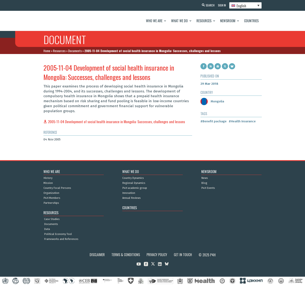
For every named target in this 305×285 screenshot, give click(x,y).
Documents (75, 50)
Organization (51, 193)
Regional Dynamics (133, 183)
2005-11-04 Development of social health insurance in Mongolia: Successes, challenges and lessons (116, 121)
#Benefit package (213, 121)
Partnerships (51, 202)
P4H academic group (134, 188)
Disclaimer (97, 254)
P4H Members (51, 198)
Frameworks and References (61, 239)
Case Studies (52, 219)
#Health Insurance (242, 121)
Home (46, 50)
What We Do (179, 20)
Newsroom (227, 20)
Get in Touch (183, 254)
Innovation (128, 193)
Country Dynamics (133, 178)
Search (208, 5)
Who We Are (154, 20)
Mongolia (212, 101)
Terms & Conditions (125, 254)
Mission (48, 183)
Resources (203, 20)
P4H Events (208, 188)
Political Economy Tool (58, 234)
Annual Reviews (131, 198)
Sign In (221, 5)
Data (47, 229)
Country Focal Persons (57, 188)
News (204, 178)
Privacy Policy (157, 254)
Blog (204, 183)
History (47, 178)
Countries (251, 20)
